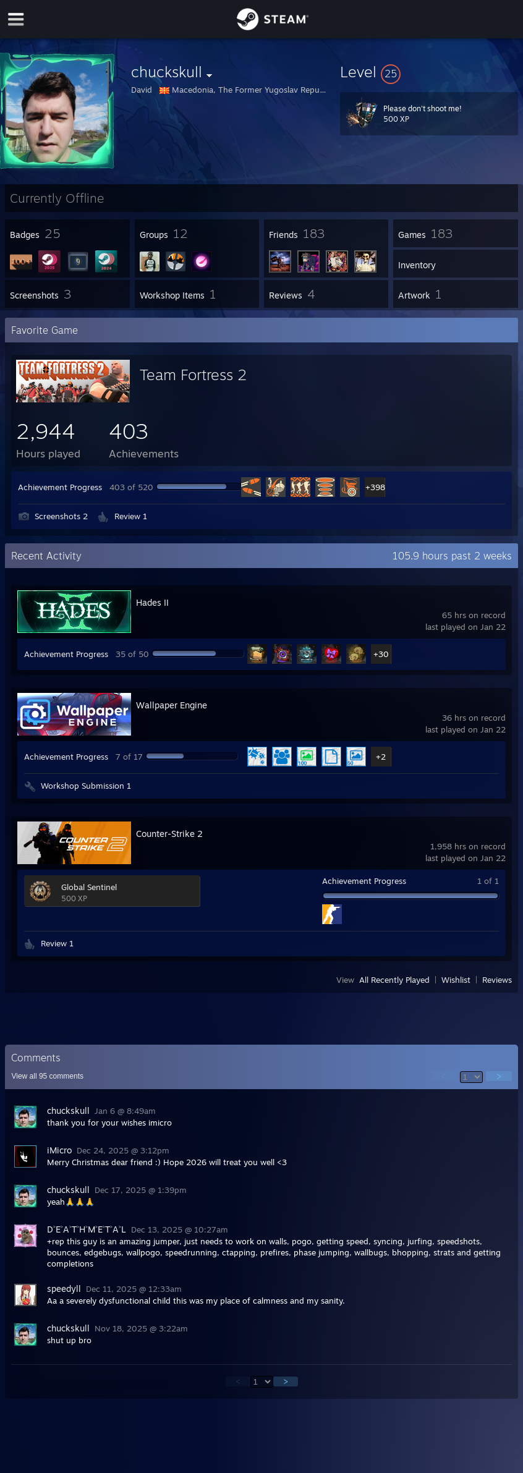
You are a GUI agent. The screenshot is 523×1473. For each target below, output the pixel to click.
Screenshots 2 (61, 516)
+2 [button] (381, 757)
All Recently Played (394, 980)
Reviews (497, 980)
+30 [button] (381, 654)
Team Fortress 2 (193, 374)
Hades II (152, 602)
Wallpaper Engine (171, 705)
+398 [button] (375, 487)
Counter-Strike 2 (169, 833)
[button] (429, 71)
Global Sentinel (89, 887)
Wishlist (455, 980)
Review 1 (130, 516)
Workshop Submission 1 (86, 786)
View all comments (47, 1076)
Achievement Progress (60, 487)
